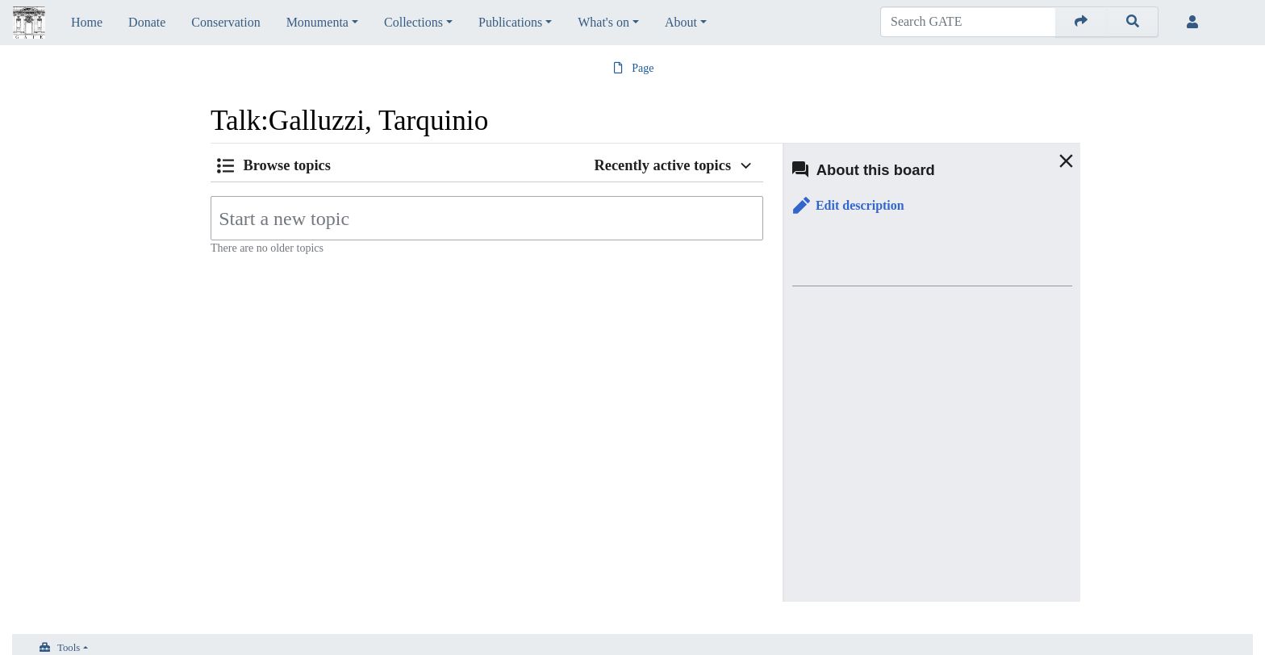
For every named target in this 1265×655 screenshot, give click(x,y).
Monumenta (317, 22)
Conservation (225, 22)
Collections (413, 22)
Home (86, 22)
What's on (603, 22)
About (681, 22)
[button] (848, 206)
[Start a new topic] (487, 218)
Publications (510, 22)
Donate (146, 22)
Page (642, 68)
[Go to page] (1081, 21)
